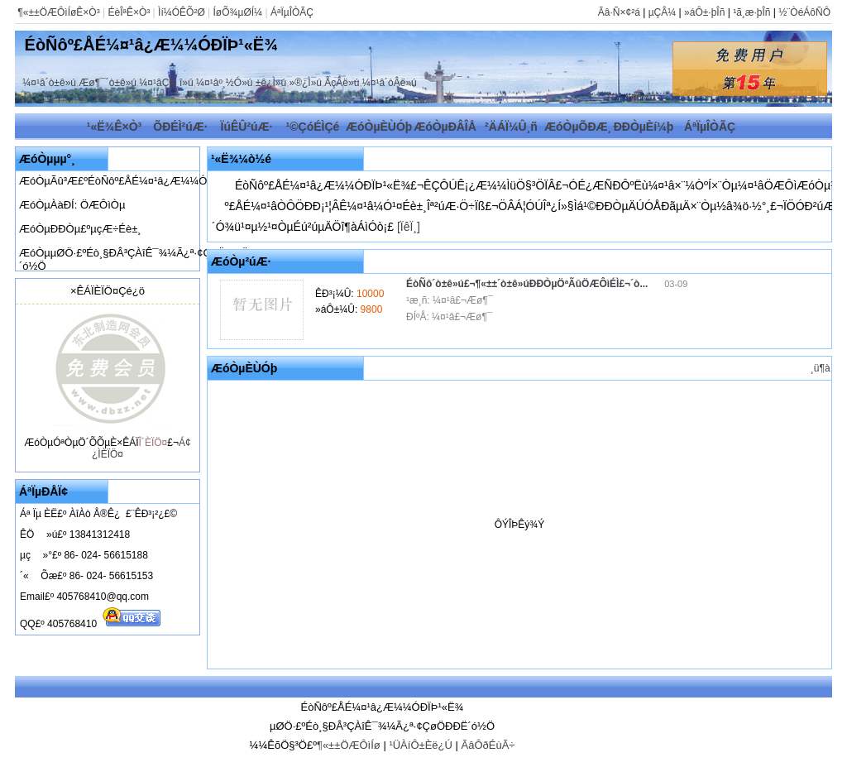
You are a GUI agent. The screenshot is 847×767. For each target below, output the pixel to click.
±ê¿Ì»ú (271, 83)
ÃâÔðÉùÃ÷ (487, 745)
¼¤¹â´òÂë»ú (389, 83)
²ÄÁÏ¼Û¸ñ (511, 126)
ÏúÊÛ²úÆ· (247, 126)
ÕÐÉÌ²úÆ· (180, 126)
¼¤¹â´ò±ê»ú (49, 83)
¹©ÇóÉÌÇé (313, 126)
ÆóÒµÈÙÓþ (379, 126)
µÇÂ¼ (662, 12)
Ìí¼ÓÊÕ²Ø (181, 12)
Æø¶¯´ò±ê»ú (107, 83)
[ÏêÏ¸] (408, 226)
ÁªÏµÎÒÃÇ (291, 12)
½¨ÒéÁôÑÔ (804, 12)
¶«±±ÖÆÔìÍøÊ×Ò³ (58, 12)
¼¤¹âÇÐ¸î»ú (166, 83)
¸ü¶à (820, 368)
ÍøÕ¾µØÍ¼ (238, 12)
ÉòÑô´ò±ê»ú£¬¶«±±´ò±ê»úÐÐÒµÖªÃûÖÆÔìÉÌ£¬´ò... (528, 284)
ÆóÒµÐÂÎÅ (445, 126)
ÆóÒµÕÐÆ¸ (577, 126)
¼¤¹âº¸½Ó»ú (224, 83)
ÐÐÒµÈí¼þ (644, 126)
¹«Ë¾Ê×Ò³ (114, 126)
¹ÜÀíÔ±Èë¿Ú (420, 745)
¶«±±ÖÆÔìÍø (348, 745)
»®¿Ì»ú (305, 83)
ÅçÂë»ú (341, 83)
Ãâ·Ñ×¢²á (619, 12)
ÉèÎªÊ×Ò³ (129, 12)
